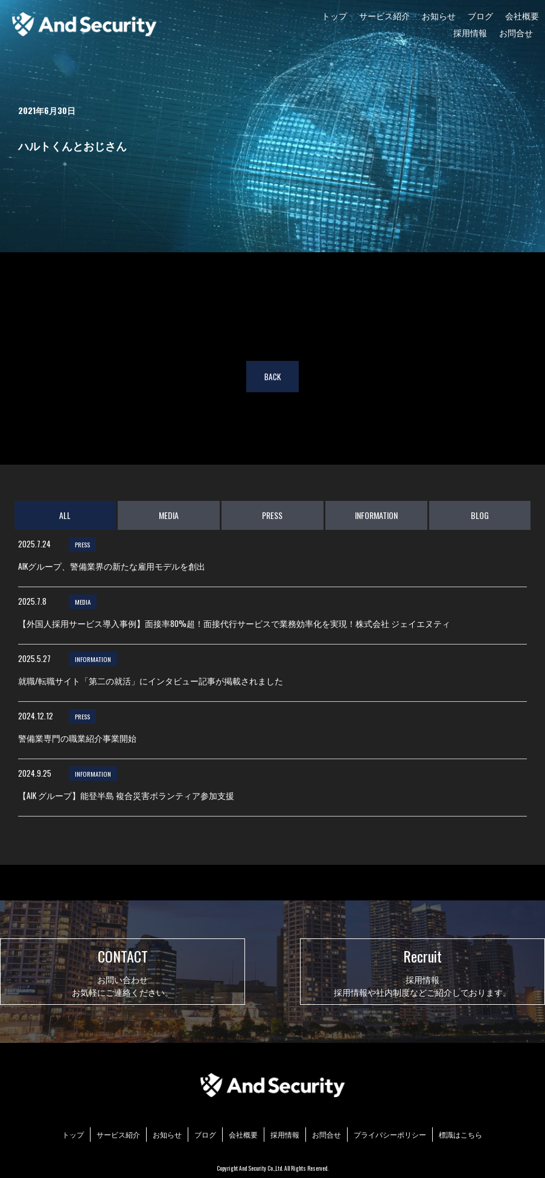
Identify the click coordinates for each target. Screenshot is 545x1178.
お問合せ (516, 32)
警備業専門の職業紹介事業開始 (77, 738)
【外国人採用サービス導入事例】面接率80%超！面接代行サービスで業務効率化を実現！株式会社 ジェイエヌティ (234, 623)
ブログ (480, 15)
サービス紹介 (384, 15)
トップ (334, 15)
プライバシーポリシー (390, 1134)
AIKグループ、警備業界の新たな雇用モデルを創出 (111, 566)
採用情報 (470, 32)
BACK (272, 377)
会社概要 (522, 15)
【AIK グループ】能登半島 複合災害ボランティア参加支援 (126, 795)
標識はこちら (460, 1134)
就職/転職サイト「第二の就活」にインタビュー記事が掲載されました (150, 681)
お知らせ (439, 15)
